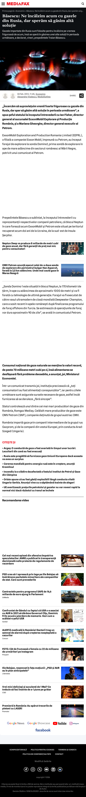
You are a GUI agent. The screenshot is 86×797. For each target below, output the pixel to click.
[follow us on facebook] (43, 730)
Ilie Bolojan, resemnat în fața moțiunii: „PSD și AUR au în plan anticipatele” (30, 669)
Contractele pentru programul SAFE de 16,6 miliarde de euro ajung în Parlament (26, 593)
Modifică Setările (43, 761)
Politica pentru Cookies (42, 750)
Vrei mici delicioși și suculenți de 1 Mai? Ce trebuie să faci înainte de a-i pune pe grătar (26, 688)
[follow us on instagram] (74, 724)
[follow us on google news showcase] (38, 724)
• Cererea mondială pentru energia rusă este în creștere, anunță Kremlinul (38, 465)
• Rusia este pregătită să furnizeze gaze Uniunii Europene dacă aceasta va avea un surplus (42, 458)
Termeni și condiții (67, 750)
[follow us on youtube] (59, 724)
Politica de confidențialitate (37, 754)
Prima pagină (8, 11)
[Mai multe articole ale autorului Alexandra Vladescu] (5, 96)
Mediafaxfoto (44, 97)
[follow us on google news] (15, 724)
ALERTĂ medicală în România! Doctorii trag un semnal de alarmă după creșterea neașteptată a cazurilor (29, 633)
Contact (59, 754)
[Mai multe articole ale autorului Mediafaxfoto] (13, 96)
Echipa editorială (18, 750)
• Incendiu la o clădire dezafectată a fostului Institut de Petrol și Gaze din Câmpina (41, 473)
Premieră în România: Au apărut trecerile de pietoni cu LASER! (27, 707)
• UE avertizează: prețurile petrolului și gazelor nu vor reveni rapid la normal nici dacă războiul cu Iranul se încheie (41, 489)
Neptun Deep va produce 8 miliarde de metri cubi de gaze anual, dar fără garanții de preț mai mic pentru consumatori (30, 246)
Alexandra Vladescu (27, 97)
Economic (20, 11)
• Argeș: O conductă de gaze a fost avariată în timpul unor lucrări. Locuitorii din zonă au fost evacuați (39, 450)
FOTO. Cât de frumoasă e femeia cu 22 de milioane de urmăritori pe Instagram (30, 650)
